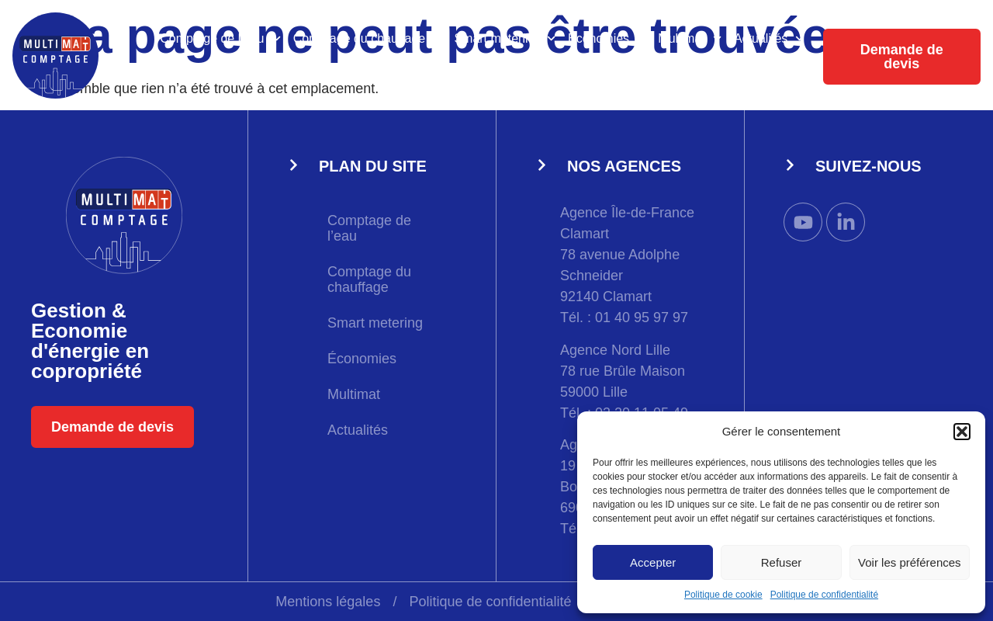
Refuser (781, 562)
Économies (606, 38)
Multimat (689, 38)
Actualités (769, 38)
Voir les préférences (909, 562)
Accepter (653, 562)
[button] (962, 431)
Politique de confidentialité (824, 594)
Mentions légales (327, 601)
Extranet (781, 74)
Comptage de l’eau (220, 38)
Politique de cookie (723, 594)
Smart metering (504, 38)
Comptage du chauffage (367, 38)
